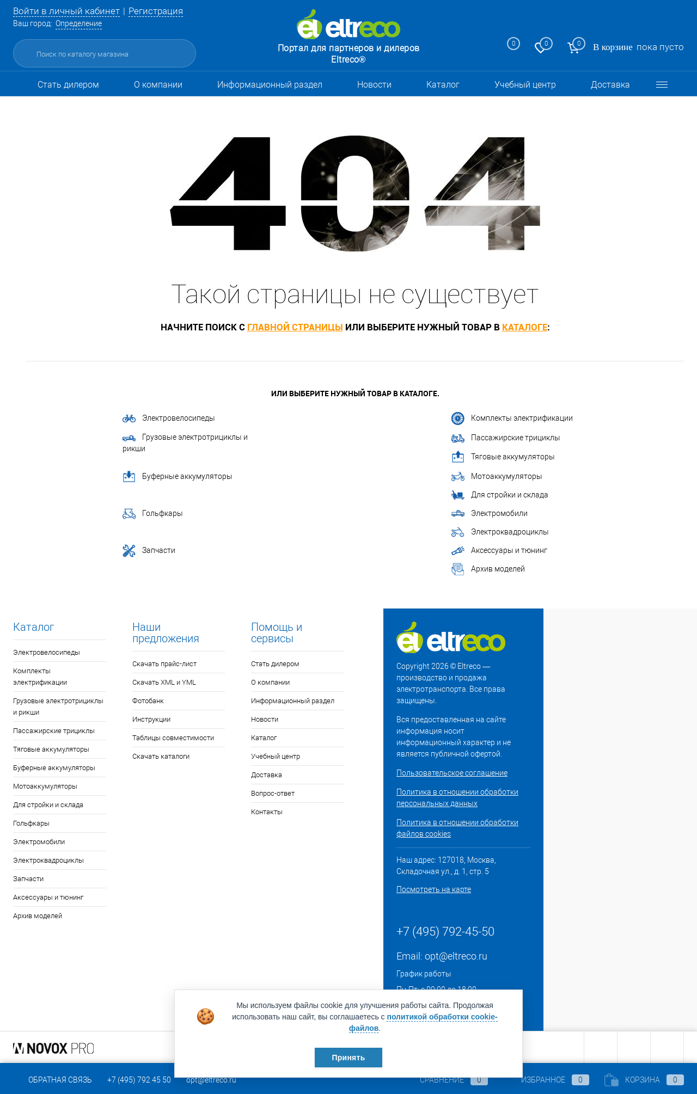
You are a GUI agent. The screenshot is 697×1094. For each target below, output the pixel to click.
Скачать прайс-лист (164, 664)
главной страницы (295, 327)
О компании (158, 84)
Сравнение (445, 1079)
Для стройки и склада (499, 495)
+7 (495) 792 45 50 (139, 1079)
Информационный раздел (269, 84)
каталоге (524, 327)
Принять (348, 1057)
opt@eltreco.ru (456, 956)
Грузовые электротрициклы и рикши (185, 443)
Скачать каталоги (160, 756)
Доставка (610, 84)
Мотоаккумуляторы (496, 477)
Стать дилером (68, 84)
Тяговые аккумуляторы (503, 457)
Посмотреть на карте (433, 889)
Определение (79, 23)
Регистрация (156, 10)
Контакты (267, 812)
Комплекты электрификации (512, 418)
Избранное (546, 1079)
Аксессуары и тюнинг (499, 550)
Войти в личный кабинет (66, 10)
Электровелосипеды (169, 418)
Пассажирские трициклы (505, 437)
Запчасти (149, 550)
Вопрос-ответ (273, 793)
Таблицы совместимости (173, 738)
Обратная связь (52, 1079)
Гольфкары (153, 514)
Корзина (644, 1079)
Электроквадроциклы (500, 532)
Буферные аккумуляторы (178, 476)
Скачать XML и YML (164, 682)
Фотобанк (148, 701)
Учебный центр (525, 84)
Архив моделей (488, 569)
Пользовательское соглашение (452, 773)
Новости (374, 84)
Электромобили (489, 513)
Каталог (443, 84)
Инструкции (151, 719)
